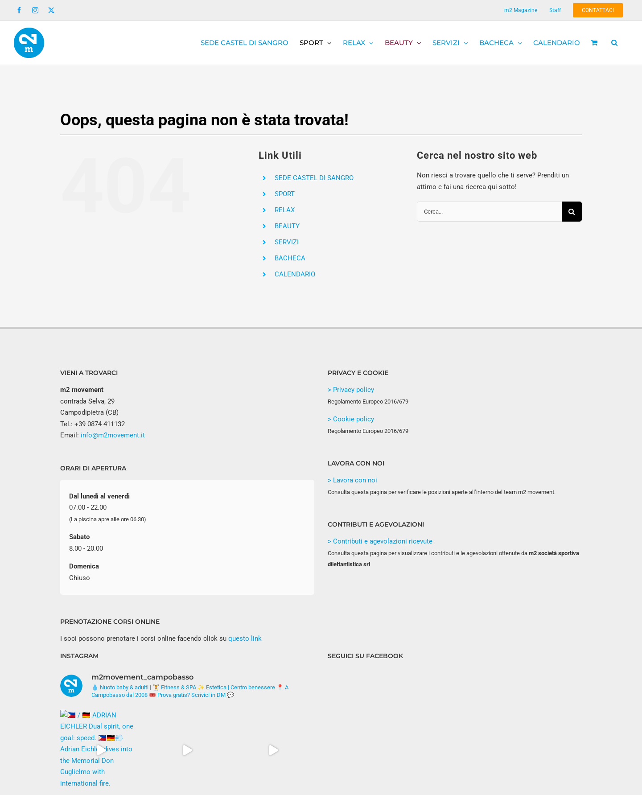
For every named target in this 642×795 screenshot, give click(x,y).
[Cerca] (572, 212)
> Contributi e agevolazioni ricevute (380, 541)
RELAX (285, 210)
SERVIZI (287, 242)
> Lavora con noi (352, 480)
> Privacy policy (351, 390)
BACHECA (290, 258)
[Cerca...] (489, 212)
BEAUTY (287, 226)
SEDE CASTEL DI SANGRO (314, 178)
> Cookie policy (351, 419)
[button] (614, 42)
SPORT (285, 194)
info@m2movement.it (113, 435)
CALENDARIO (295, 274)
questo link (245, 638)
